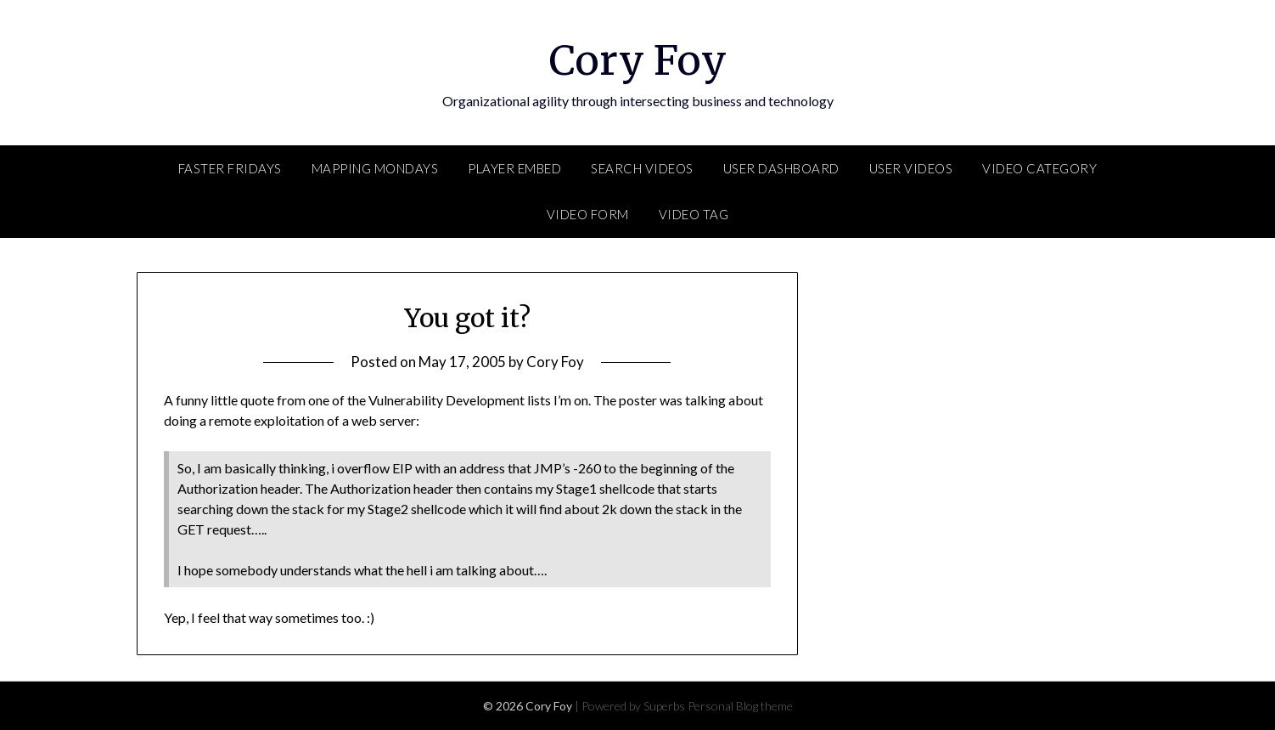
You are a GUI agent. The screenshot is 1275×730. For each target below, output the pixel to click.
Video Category (1039, 168)
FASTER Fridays (230, 168)
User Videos (911, 168)
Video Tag (694, 214)
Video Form (588, 214)
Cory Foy (638, 60)
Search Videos (642, 168)
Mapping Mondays (375, 168)
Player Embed (514, 168)
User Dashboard (781, 168)
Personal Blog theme (740, 706)
